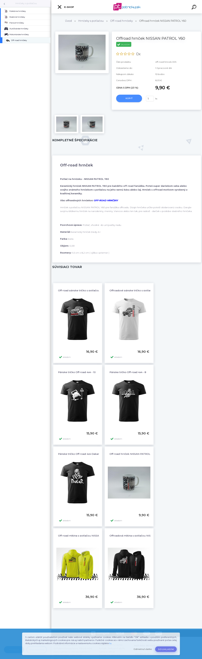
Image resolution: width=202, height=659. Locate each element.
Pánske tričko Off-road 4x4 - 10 (77, 372)
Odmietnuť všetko (143, 649)
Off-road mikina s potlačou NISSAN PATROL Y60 (87, 535)
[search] (194, 7)
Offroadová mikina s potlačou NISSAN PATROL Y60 (141, 535)
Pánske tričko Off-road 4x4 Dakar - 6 (80, 454)
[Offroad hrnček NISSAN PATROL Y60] (82, 32)
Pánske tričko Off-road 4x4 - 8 (128, 372)
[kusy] (150, 98)
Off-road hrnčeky (121, 20)
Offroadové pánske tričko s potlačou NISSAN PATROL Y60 (145, 290)
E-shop (65, 7)
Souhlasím (166, 649)
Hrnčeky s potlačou (26, 3)
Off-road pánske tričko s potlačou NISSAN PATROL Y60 (92, 290)
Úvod (68, 20)
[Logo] (126, 7)
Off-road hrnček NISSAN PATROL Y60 (132, 454)
